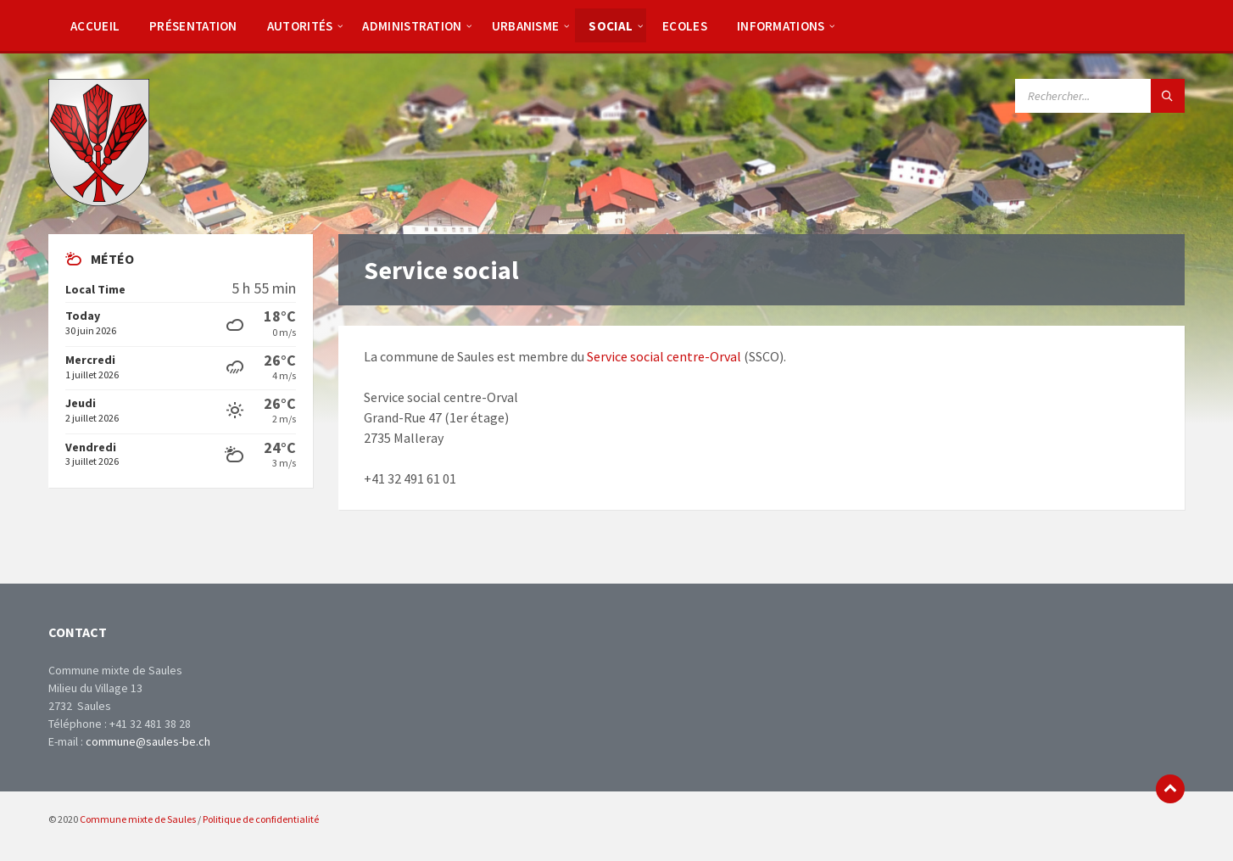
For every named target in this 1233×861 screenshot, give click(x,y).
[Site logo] (98, 201)
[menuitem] (95, 25)
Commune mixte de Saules (138, 819)
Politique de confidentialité (261, 819)
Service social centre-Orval (664, 356)
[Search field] (1100, 96)
